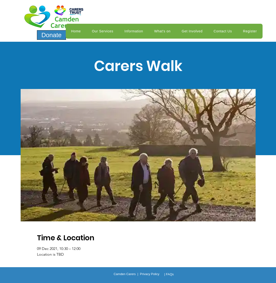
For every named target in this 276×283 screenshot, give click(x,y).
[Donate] (51, 35)
